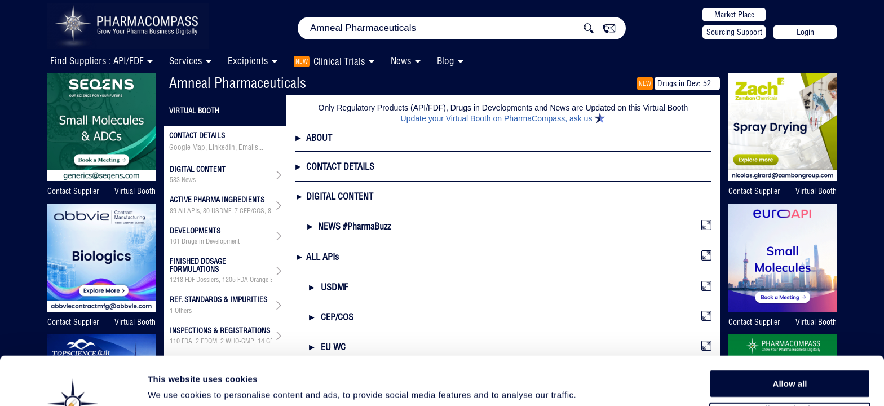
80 (206, 211)
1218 (176, 280)
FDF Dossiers (202, 280)
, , (221, 280)
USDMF (221, 211)
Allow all (790, 338)
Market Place (734, 15)
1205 (229, 280)
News (401, 61)
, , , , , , (221, 211)
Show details (591, 384)
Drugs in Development (211, 241)
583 (175, 180)
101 (175, 241)
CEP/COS (252, 211)
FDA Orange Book (260, 280)
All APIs (189, 211)
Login (805, 32)
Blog (445, 61)
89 (173, 211)
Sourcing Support (734, 32)
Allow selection (789, 364)
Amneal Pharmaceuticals (237, 82)
